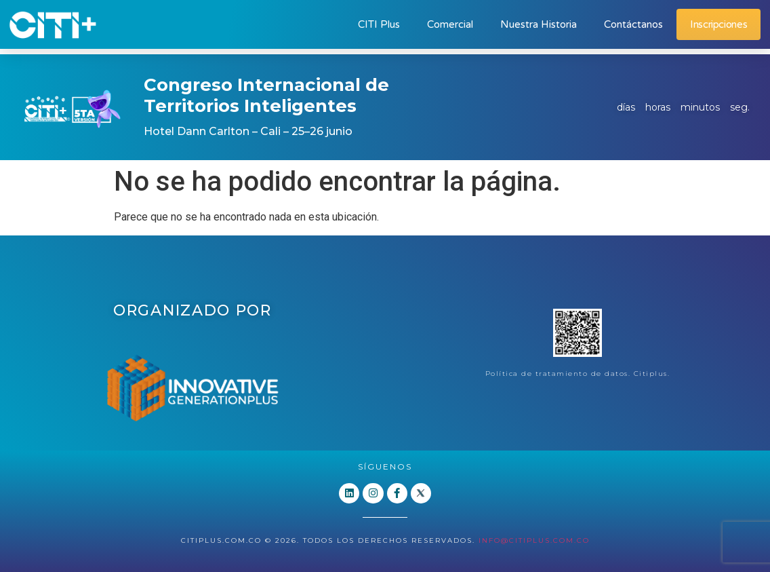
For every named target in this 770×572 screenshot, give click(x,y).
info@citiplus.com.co (534, 539)
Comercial (450, 24)
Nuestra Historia (538, 24)
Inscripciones (718, 24)
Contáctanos (633, 24)
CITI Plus (379, 24)
